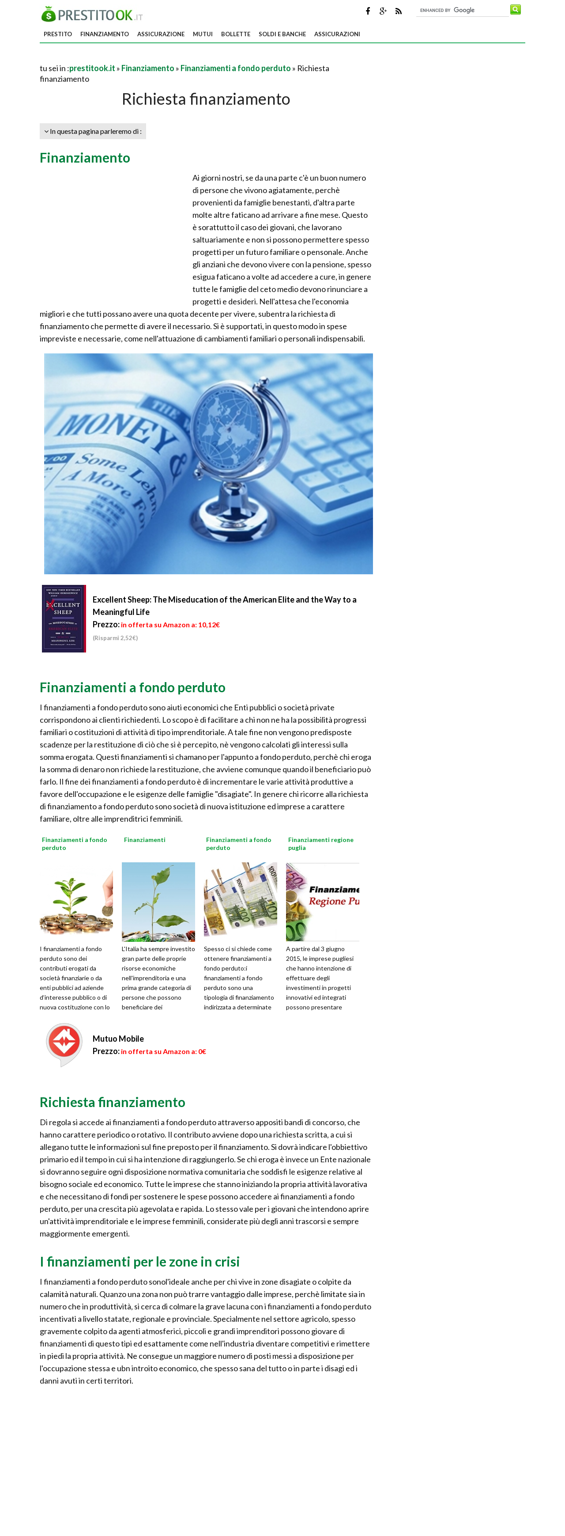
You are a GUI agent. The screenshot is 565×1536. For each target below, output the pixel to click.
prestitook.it (92, 68)
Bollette (235, 34)
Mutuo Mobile (118, 1038)
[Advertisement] (143, 57)
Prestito (58, 34)
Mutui (203, 34)
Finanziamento (104, 34)
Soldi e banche (282, 34)
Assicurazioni (337, 34)
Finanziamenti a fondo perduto (236, 68)
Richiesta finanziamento (112, 1102)
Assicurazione (161, 34)
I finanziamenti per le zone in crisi (140, 1261)
